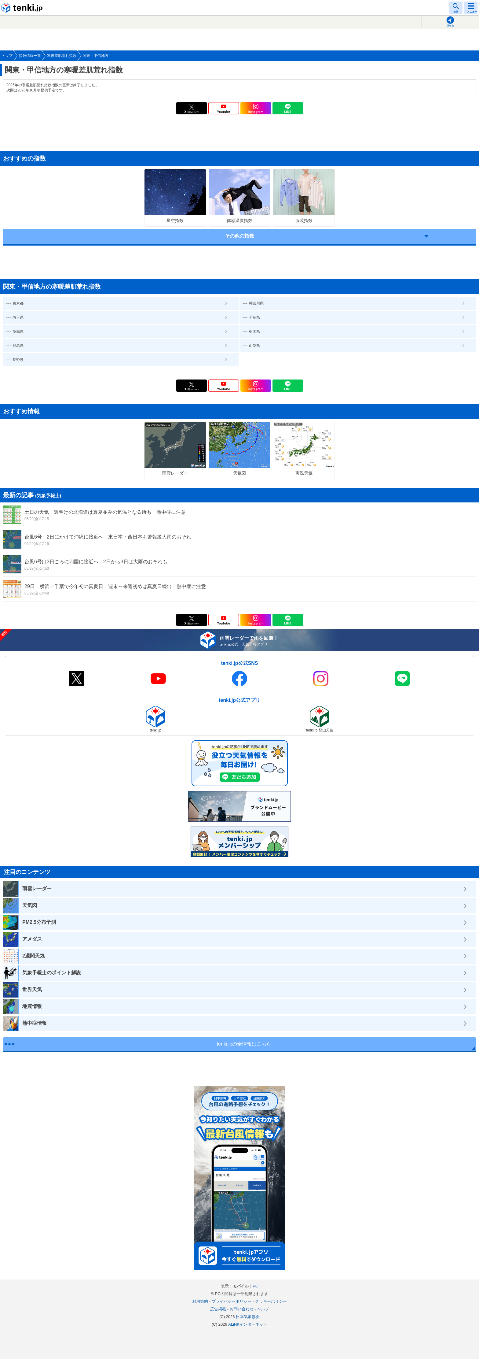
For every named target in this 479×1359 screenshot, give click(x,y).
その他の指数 (239, 236)
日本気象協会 (248, 1316)
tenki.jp (23, 7)
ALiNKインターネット (247, 1324)
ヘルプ (263, 1309)
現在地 (450, 25)
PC (255, 1286)
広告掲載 (218, 1309)
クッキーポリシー (271, 1301)
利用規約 (200, 1301)
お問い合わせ (242, 1309)
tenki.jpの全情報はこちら (244, 1043)
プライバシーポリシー (231, 1301)
